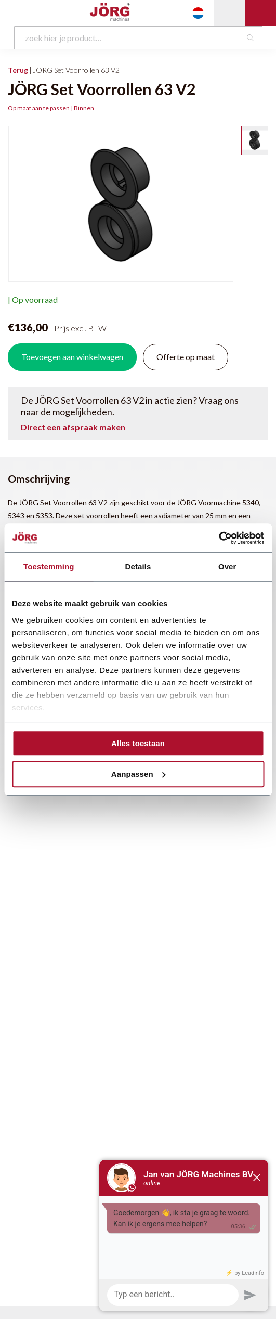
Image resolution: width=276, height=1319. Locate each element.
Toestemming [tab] (48, 566)
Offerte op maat (185, 357)
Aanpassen (138, 774)
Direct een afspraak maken (73, 427)
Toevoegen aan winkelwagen (72, 357)
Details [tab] (138, 566)
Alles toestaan (138, 743)
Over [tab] (227, 566)
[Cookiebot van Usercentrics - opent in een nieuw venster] (218, 538)
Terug (18, 70)
